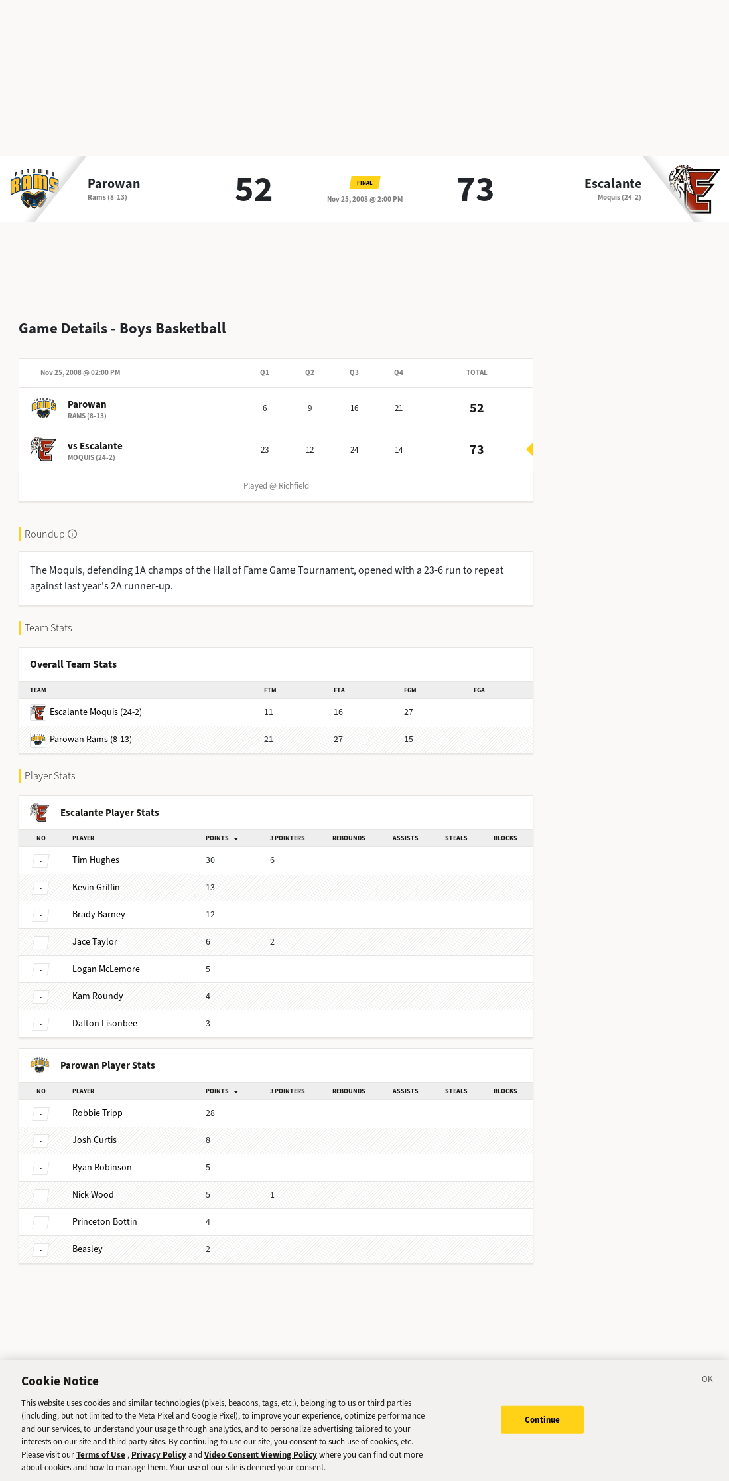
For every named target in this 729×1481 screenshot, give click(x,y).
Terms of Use (100, 1462)
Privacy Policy (158, 1462)
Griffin (96, 876)
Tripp (97, 1102)
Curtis (94, 1129)
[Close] (707, 1389)
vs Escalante (95, 435)
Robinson (102, 1156)
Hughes (95, 849)
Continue (542, 1427)
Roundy (97, 985)
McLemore (106, 958)
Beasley (87, 1238)
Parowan (114, 184)
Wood (93, 1184)
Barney (98, 903)
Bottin (104, 1211)
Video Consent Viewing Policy (260, 1462)
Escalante (612, 184)
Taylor (94, 931)
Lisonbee (104, 1012)
